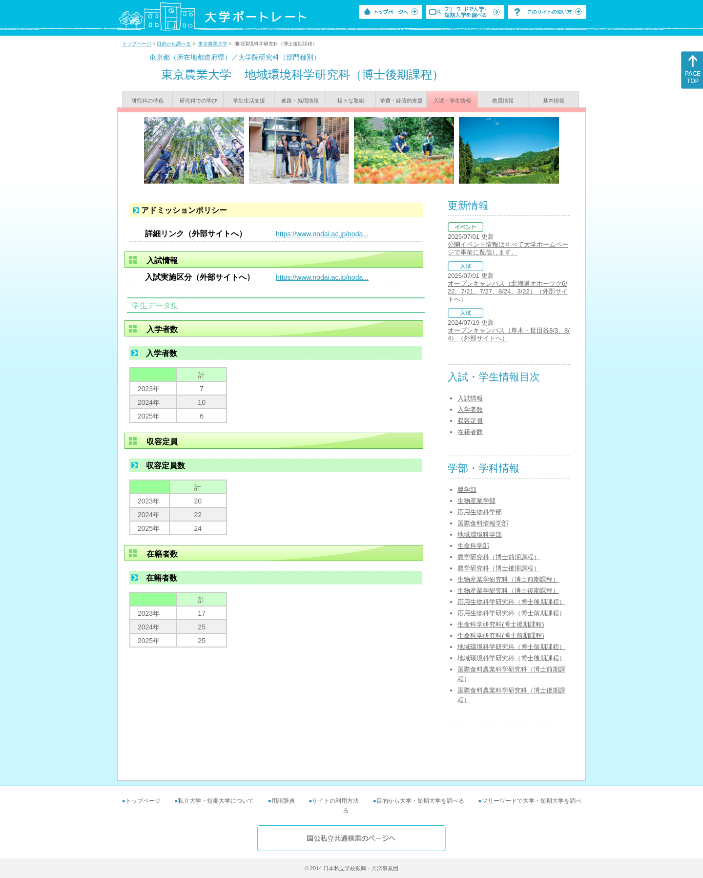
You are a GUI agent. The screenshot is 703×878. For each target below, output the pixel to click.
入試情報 (470, 398)
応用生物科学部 (479, 512)
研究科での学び (198, 101)
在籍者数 (470, 432)
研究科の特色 (147, 101)
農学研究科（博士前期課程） (498, 557)
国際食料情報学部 (482, 523)
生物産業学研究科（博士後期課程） (508, 590)
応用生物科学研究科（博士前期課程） (511, 613)
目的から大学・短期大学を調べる (420, 800)
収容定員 (470, 420)
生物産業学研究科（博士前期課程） (508, 579)
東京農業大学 (212, 43)
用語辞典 (283, 800)
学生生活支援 (249, 101)
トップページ (136, 43)
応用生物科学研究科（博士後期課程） (511, 602)
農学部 (466, 489)
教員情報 (503, 101)
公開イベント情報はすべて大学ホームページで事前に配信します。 (508, 248)
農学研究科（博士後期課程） (498, 568)
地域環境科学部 (479, 534)
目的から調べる (174, 43)
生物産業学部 (476, 500)
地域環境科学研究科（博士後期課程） (511, 658)
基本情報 (553, 101)
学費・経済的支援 (401, 101)
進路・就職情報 (300, 101)
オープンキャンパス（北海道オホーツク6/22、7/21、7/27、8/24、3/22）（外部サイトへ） (508, 291)
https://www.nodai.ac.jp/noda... (322, 234)
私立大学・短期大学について (216, 800)
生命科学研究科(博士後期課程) (500, 624)
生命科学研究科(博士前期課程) (500, 635)
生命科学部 (473, 545)
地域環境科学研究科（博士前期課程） (511, 646)
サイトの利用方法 (335, 800)
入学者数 (470, 409)
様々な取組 (350, 101)
